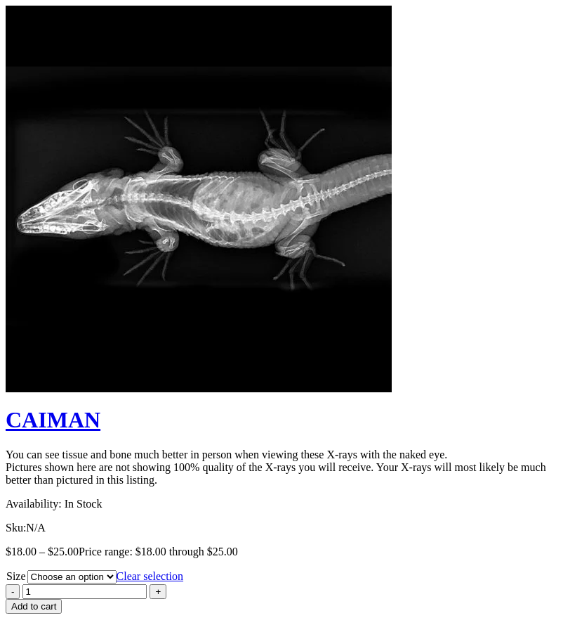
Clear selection (150, 576)
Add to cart (33, 606)
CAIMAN (53, 419)
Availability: (34, 504)
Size (16, 576)
